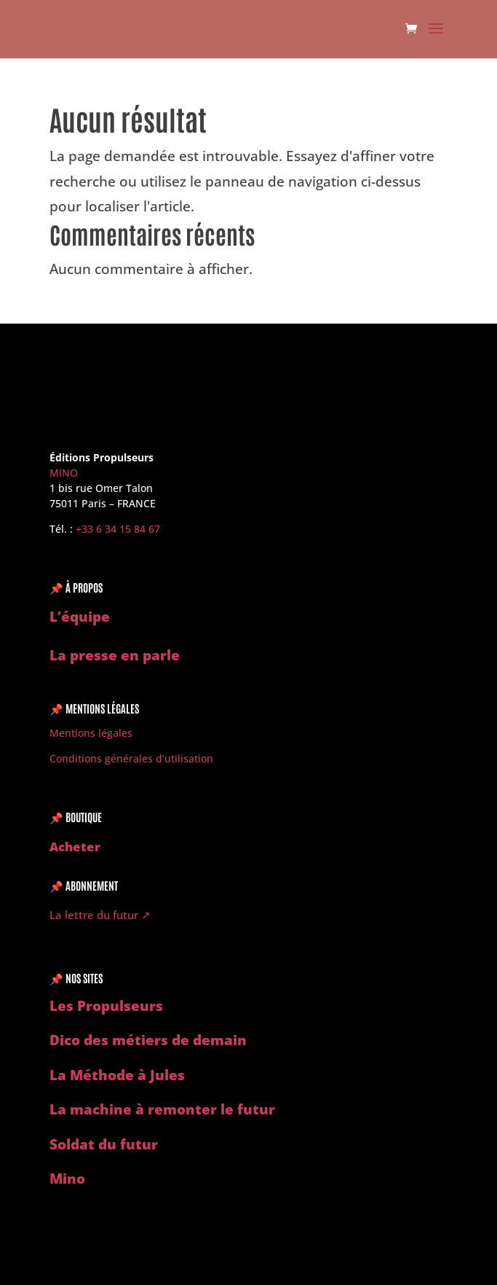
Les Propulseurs (106, 1005)
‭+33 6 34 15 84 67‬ (118, 529)
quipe (90, 616)
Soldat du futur (103, 1144)
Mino (67, 1178)
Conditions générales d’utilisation (131, 758)
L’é (59, 616)
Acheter (74, 846)
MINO (63, 473)
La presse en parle (114, 655)
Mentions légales (90, 733)
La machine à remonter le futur (162, 1109)
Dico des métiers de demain (148, 1040)
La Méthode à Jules (117, 1075)
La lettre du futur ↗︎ (100, 914)
